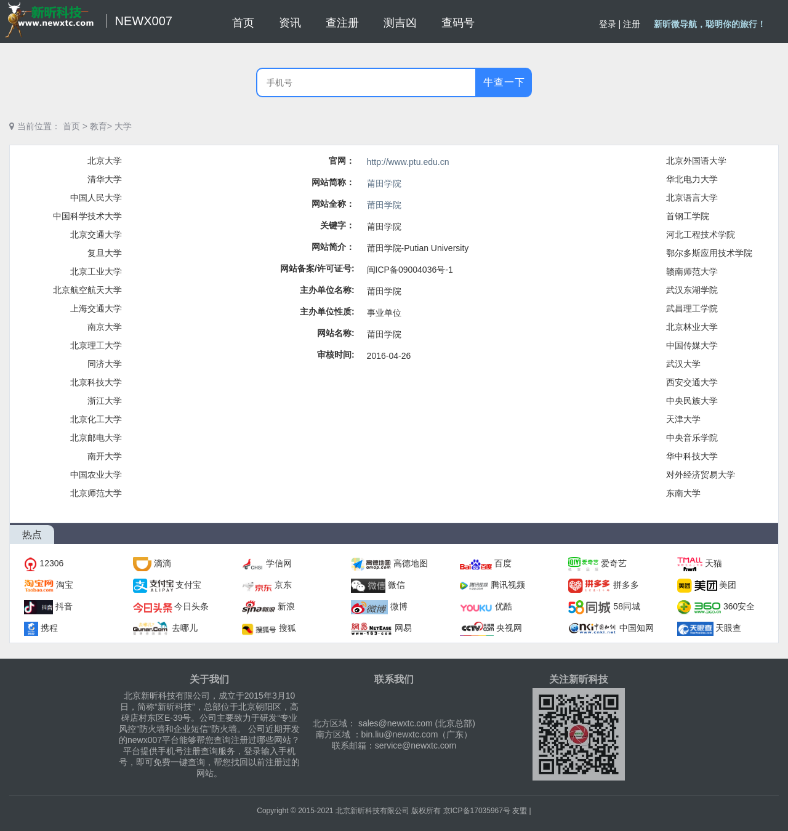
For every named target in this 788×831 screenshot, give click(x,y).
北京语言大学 (692, 198)
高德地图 (410, 563)
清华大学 (104, 179)
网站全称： (333, 204)
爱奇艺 (614, 563)
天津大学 (683, 419)
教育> (101, 126)
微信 (396, 585)
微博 (399, 606)
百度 (503, 563)
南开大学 (104, 456)
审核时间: (336, 354)
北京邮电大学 (96, 438)
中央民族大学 (692, 401)
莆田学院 (384, 183)
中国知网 (636, 628)
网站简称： (333, 182)
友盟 (519, 810)
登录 (607, 24)
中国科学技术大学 (87, 216)
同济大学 (104, 364)
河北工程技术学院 (700, 234)
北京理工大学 (96, 345)
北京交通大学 (96, 234)
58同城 (626, 606)
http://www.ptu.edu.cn (408, 162)
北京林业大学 (692, 327)
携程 (49, 628)
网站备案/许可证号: (317, 268)
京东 (283, 585)
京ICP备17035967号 (476, 810)
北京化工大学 (96, 419)
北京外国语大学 (696, 161)
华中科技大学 (692, 456)
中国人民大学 (96, 198)
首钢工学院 (687, 216)
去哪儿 (185, 628)
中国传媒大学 (692, 345)
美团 (727, 585)
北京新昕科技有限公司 (372, 810)
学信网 (279, 563)
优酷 (503, 606)
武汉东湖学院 (692, 290)
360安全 (739, 606)
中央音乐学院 (692, 438)
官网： (342, 161)
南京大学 (104, 327)
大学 (123, 126)
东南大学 (683, 493)
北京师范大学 (96, 493)
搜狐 (287, 628)
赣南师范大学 (692, 271)
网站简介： (333, 247)
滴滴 (162, 563)
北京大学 (104, 161)
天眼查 (728, 628)
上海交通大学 (96, 308)
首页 (71, 126)
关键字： (337, 225)
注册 (631, 24)
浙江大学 (104, 401)
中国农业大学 (96, 475)
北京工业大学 (96, 271)
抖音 (64, 606)
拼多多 (626, 585)
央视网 (509, 628)
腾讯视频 (508, 585)
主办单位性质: (327, 311)
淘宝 (64, 585)
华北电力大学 (692, 179)
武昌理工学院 (692, 308)
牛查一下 (504, 82)
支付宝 (188, 585)
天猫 (713, 563)
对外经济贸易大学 (700, 475)
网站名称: (336, 333)
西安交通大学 (692, 382)
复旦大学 (104, 253)
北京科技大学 (96, 382)
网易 (403, 628)
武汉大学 (683, 364)
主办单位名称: (327, 290)
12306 (51, 563)
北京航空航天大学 (87, 290)
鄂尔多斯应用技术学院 (709, 253)
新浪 (286, 606)
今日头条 (191, 606)
